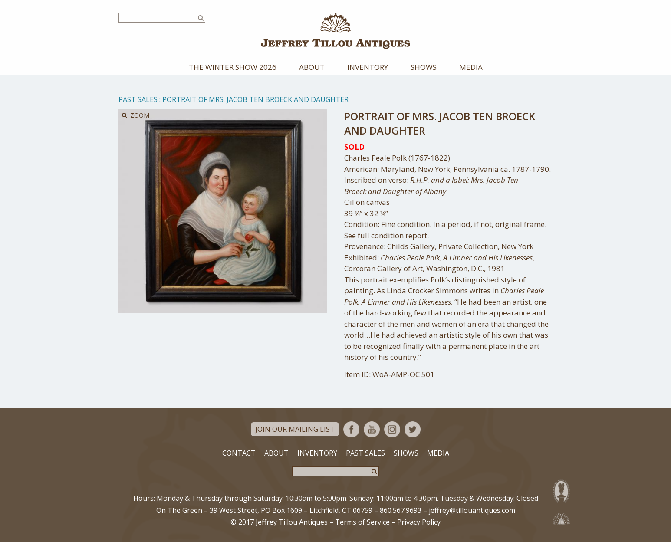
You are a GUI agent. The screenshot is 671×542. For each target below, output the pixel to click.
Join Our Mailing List (295, 429)
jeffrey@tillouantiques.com (472, 510)
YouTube (372, 429)
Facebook (351, 429)
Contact (239, 453)
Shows (424, 67)
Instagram (392, 429)
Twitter (413, 429)
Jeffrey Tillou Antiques (335, 31)
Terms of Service (362, 522)
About (312, 67)
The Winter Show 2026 (232, 67)
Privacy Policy (419, 522)
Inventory (367, 67)
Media (471, 67)
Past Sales (138, 99)
